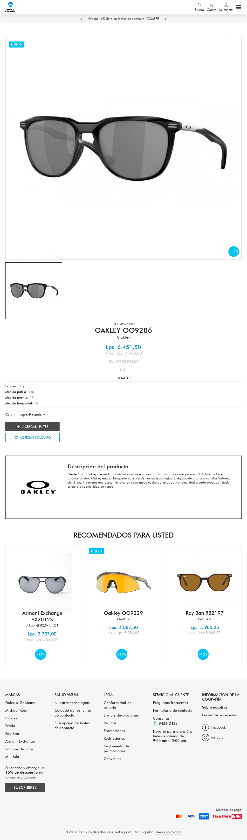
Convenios (112, 758)
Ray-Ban (12, 733)
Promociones (114, 730)
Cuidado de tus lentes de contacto (73, 712)
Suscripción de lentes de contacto (72, 725)
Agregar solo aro (32, 437)
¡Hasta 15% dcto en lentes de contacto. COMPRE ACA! (123, 23)
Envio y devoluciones (121, 715)
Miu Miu (12, 756)
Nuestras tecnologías (72, 702)
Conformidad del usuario (118, 705)
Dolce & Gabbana (20, 702)
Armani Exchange (20, 741)
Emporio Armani (19, 749)
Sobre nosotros (214, 707)
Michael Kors (16, 710)
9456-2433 (165, 723)
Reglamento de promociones (116, 748)
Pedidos (110, 723)
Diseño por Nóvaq (168, 832)
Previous (81, 19)
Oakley (11, 718)
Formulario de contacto (172, 710)
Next (166, 19)
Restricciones (114, 738)
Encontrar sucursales (219, 715)
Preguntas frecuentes (170, 702)
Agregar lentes (32, 427)
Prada (10, 726)
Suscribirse (25, 787)
